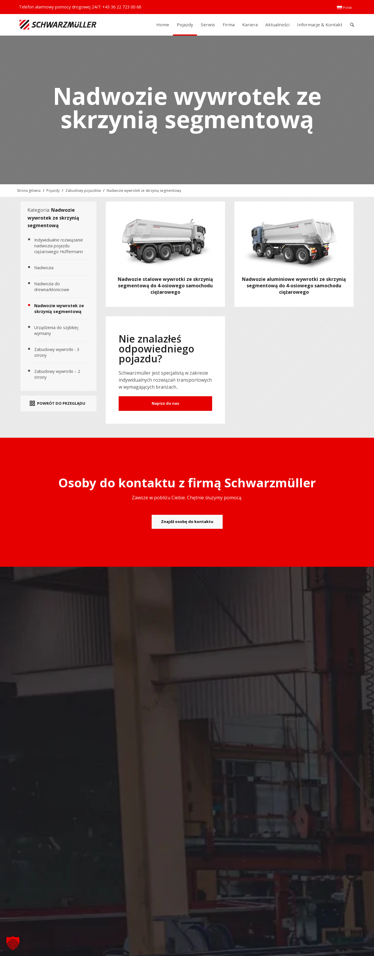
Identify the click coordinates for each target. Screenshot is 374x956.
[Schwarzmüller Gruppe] (58, 24)
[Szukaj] (352, 25)
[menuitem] (344, 7)
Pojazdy (53, 190)
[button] (13, 943)
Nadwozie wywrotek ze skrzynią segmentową (144, 190)
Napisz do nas (165, 403)
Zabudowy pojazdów (83, 190)
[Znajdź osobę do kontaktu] (187, 522)
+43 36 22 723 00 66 (121, 7)
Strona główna (29, 190)
